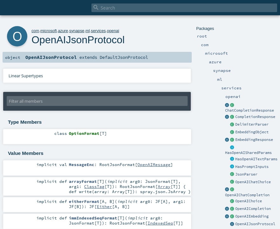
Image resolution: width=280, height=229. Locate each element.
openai (113, 30)
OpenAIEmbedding (252, 216)
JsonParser (246, 174)
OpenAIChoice (248, 201)
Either (104, 206)
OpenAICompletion (253, 208)
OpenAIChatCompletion (247, 195)
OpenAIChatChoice (253, 182)
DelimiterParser (252, 124)
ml (87, 30)
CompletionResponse (255, 116)
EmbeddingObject (252, 132)
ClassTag (94, 186)
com (35, 30)
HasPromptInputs (252, 166)
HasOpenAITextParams (256, 159)
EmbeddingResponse (254, 139)
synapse (76, 30)
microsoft (48, 30)
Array (164, 186)
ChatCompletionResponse (249, 110)
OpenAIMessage (153, 164)
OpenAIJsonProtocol (255, 224)
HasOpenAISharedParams (248, 152)
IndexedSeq (160, 223)
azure (63, 30)
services (98, 30)
